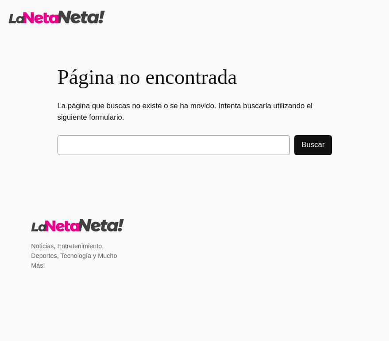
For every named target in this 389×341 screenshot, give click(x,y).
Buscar (312, 144)
